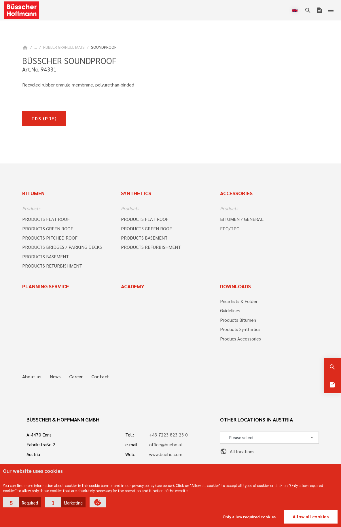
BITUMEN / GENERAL (242, 219)
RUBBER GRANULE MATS (64, 47)
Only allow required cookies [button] (249, 516)
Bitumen (33, 193)
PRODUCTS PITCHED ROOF (49, 238)
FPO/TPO (230, 228)
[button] (22, 502)
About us (31, 376)
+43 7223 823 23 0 (168, 435)
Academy (132, 286)
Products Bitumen (238, 320)
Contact (100, 376)
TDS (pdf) (44, 118)
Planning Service (45, 286)
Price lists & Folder (238, 301)
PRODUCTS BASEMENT (45, 256)
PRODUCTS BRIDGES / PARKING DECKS (62, 247)
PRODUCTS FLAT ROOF (46, 219)
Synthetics (136, 193)
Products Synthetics (240, 329)
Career (76, 376)
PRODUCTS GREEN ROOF (47, 228)
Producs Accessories (240, 339)
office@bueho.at (166, 444)
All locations (237, 451)
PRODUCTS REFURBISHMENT (52, 266)
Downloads (235, 286)
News (55, 376)
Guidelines (230, 310)
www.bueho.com (165, 454)
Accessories (236, 193)
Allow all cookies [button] (311, 516)
